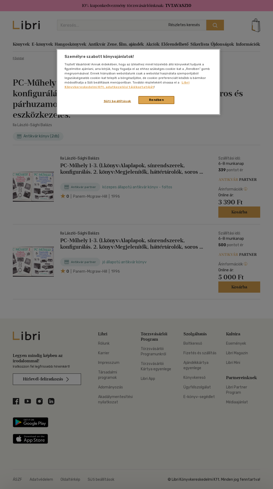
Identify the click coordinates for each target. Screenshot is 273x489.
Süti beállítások (117, 101)
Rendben (156, 100)
